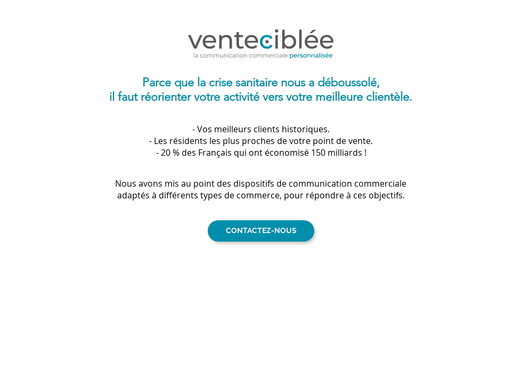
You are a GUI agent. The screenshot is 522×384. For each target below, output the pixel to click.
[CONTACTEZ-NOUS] (261, 231)
